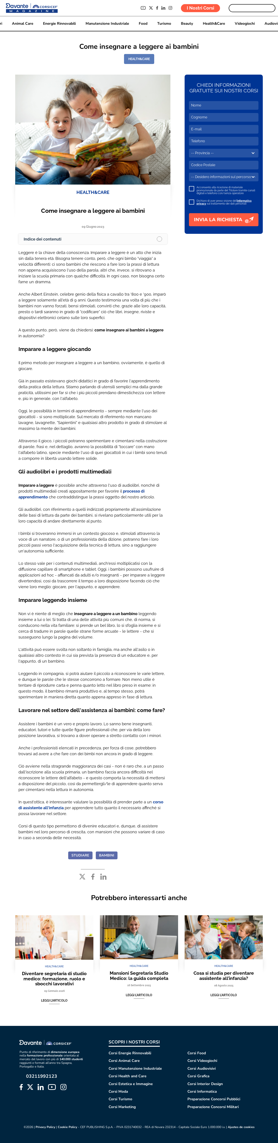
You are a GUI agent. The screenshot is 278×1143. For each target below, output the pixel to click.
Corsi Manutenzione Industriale (135, 1068)
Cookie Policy (67, 1127)
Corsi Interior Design (205, 1083)
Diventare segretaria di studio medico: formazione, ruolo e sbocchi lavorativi (54, 978)
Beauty (187, 23)
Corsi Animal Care (124, 1060)
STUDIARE (80, 855)
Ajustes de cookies (241, 1127)
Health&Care (214, 23)
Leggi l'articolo (54, 1000)
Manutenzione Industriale (107, 23)
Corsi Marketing (122, 1106)
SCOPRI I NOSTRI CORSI (134, 1042)
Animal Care (22, 23)
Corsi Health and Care (127, 1076)
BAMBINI (106, 855)
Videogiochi (245, 23)
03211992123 (41, 1076)
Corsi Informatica (202, 1091)
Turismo (164, 23)
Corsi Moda (118, 1091)
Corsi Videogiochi (202, 1060)
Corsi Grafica (198, 1076)
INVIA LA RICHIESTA (224, 219)
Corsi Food (196, 1053)
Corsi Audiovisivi (201, 1068)
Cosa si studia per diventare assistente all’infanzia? (224, 975)
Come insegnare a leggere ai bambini (93, 210)
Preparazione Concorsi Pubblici (213, 1099)
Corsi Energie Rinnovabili (130, 1053)
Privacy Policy (45, 1127)
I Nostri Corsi (200, 8)
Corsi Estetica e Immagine (131, 1083)
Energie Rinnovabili (59, 23)
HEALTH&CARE (139, 59)
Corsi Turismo (120, 1099)
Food (143, 23)
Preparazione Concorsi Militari (213, 1106)
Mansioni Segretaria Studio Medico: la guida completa (139, 975)
